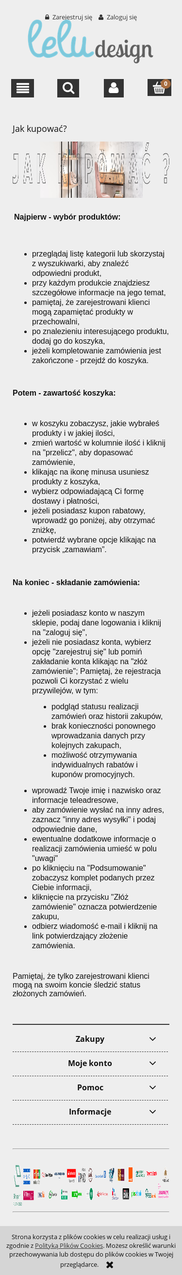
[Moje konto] (114, 88)
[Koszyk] (159, 87)
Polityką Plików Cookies (69, 1245)
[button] (22, 88)
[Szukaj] (68, 88)
